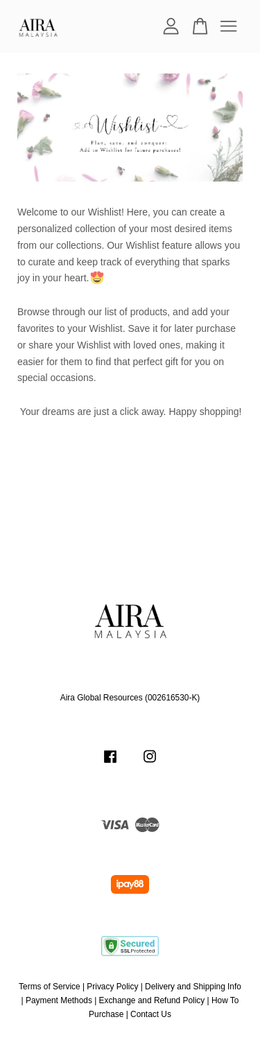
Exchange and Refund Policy (152, 1000)
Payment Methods (59, 1000)
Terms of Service (49, 986)
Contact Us (150, 1014)
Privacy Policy (112, 986)
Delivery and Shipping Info (193, 986)
